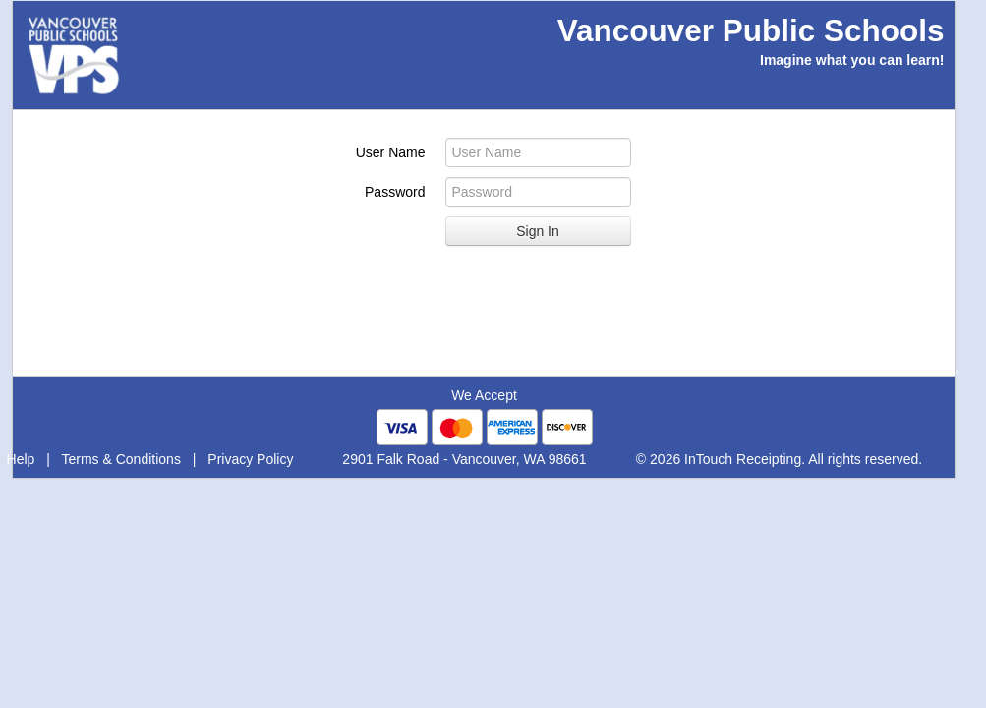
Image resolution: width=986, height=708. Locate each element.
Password (395, 192)
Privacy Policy (250, 459)
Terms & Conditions (121, 459)
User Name (391, 152)
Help (21, 459)
